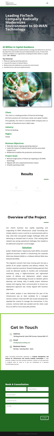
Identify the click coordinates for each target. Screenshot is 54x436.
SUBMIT (44, 418)
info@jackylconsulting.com (21, 343)
